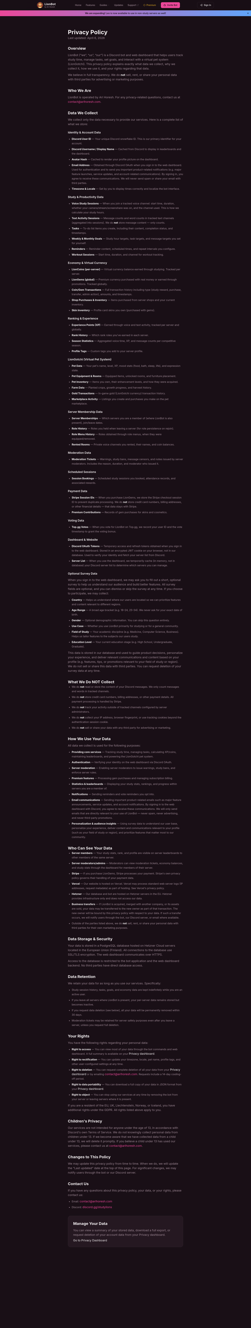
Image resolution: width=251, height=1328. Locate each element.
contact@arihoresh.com (84, 101)
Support (133, 5)
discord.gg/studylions (97, 1207)
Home (78, 5)
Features (90, 5)
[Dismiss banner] (248, 13)
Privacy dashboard (141, 1053)
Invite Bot (170, 5)
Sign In (205, 5)
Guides (105, 5)
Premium (149, 5)
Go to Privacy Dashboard (90, 1240)
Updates (118, 5)
